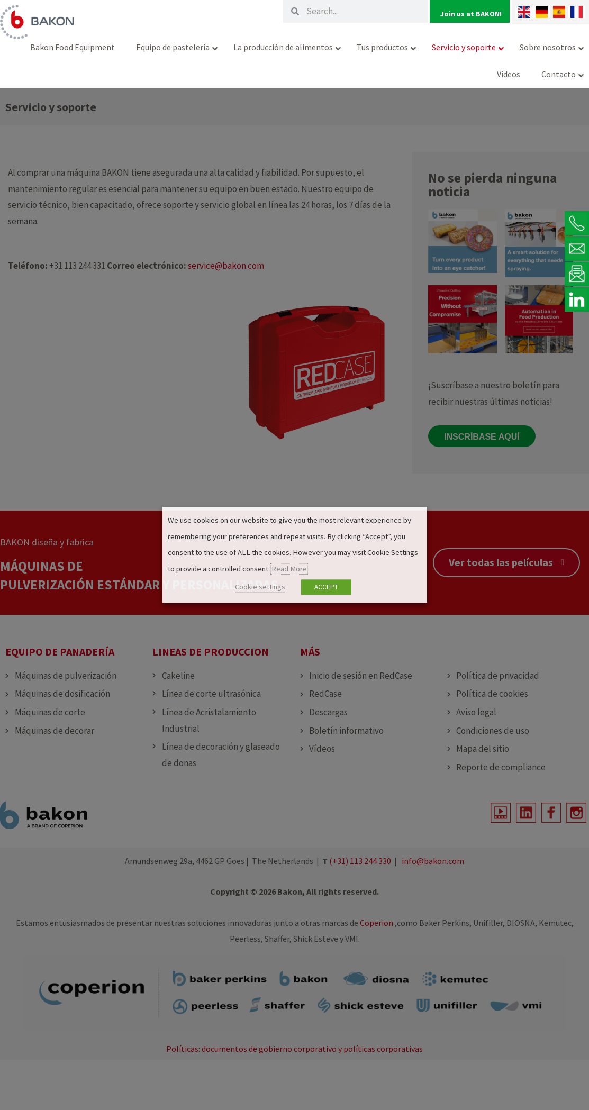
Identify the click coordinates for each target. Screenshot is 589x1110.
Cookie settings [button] (260, 587)
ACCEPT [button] (326, 587)
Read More (289, 569)
